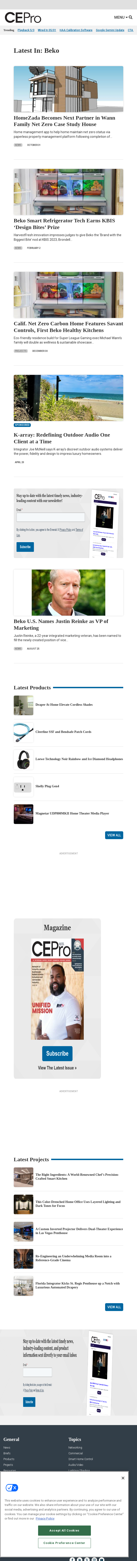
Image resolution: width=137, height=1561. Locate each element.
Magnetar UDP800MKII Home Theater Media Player (72, 813)
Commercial (75, 1409)
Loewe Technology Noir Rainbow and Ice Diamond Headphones (79, 759)
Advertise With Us (14, 1458)
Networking (75, 1403)
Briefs (7, 1409)
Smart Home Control (80, 1414)
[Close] (123, 1478)
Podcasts (9, 1437)
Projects (21, 351)
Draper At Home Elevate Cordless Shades (64, 704)
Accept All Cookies (64, 1530)
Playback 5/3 (26, 30)
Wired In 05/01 (47, 30)
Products (8, 1414)
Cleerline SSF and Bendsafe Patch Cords (63, 732)
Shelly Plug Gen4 (47, 786)
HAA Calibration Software (76, 30)
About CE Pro (11, 1464)
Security (73, 1432)
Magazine (9, 1469)
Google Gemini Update (110, 30)
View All (114, 835)
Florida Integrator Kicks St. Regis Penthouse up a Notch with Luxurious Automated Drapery (78, 1241)
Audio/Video (75, 1420)
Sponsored (9, 1432)
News (18, 145)
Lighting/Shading (79, 1426)
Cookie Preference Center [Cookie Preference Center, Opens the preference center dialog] (64, 1543)
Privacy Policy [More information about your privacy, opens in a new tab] (45, 1518)
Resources (9, 1426)
